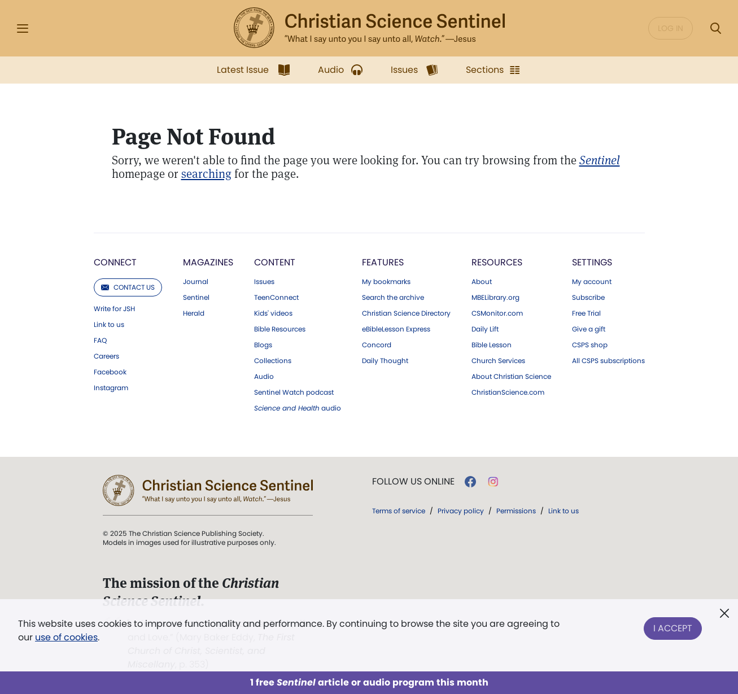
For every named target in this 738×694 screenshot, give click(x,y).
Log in (670, 28)
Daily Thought (385, 360)
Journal (195, 281)
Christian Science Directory (406, 313)
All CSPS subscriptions (608, 360)
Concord (376, 345)
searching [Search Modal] (206, 173)
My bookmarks (386, 281)
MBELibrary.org (495, 297)
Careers (106, 356)
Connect (115, 262)
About (481, 281)
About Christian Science (511, 376)
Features (383, 262)
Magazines (208, 262)
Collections (272, 360)
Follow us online (413, 481)
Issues (264, 281)
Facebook (110, 372)
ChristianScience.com (507, 392)
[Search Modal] (715, 28)
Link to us (109, 324)
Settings (592, 262)
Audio (264, 376)
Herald (193, 313)
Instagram (111, 388)
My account (592, 281)
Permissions (516, 511)
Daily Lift (485, 329)
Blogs (263, 345)
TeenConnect (276, 297)
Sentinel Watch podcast (294, 392)
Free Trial (586, 313)
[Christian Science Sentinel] (599, 160)
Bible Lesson (491, 345)
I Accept (672, 628)
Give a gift (588, 329)
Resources (496, 262)
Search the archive (393, 297)
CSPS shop (590, 345)
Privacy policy (461, 511)
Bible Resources (279, 329)
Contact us (128, 287)
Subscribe (588, 297)
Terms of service (398, 511)
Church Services (498, 360)
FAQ (100, 340)
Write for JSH (114, 308)
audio (297, 408)
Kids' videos (273, 313)
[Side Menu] (22, 28)
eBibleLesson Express (396, 329)
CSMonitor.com (497, 313)
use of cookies (66, 637)
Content (274, 262)
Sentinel (196, 297)
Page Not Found (193, 136)
